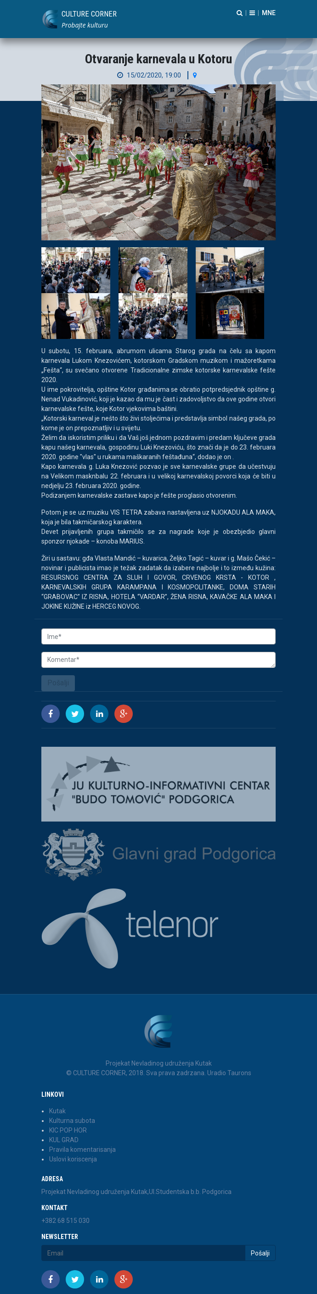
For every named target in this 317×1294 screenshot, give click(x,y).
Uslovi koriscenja (73, 1159)
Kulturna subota (72, 1120)
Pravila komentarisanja (82, 1149)
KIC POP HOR (68, 1130)
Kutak (57, 1111)
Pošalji (58, 682)
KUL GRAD (64, 1140)
